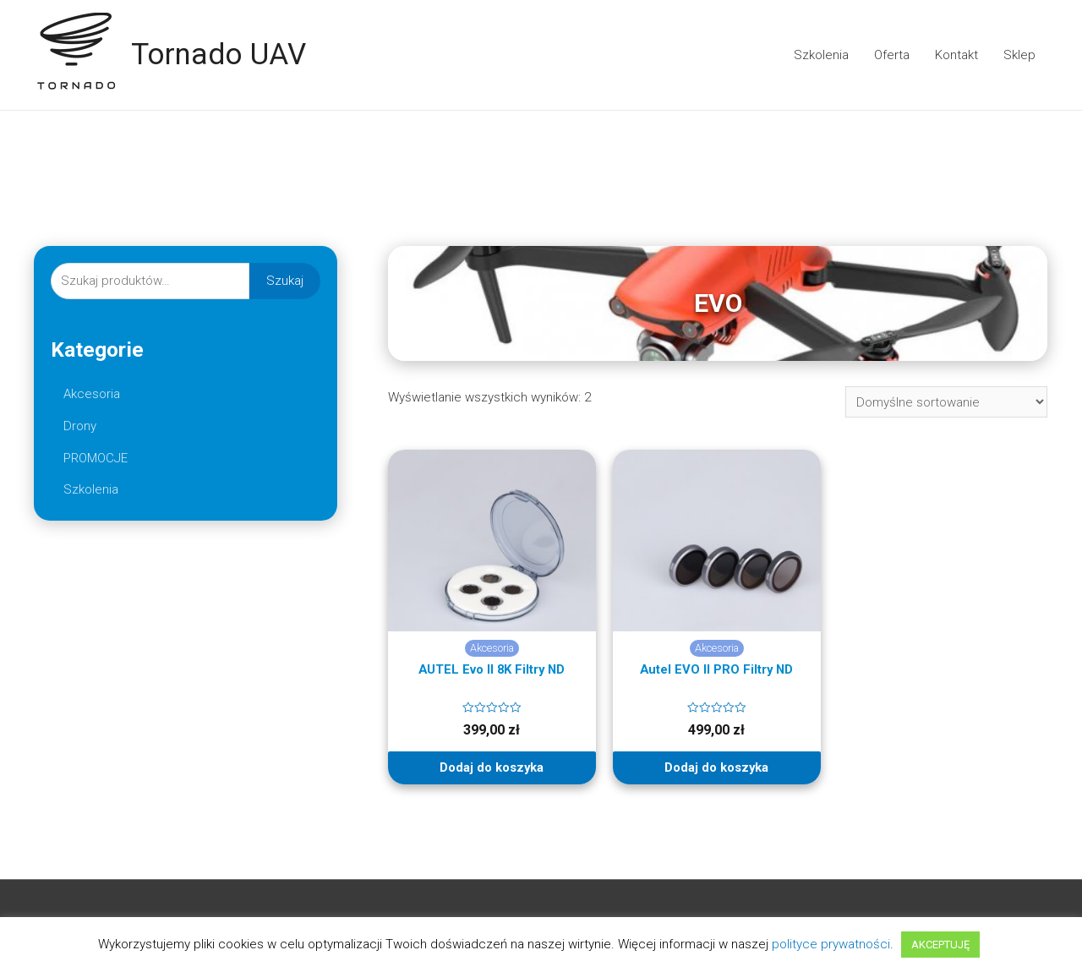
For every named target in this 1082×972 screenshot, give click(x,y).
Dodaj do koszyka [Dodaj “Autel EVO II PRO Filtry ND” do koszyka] (716, 767)
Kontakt (956, 55)
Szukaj (284, 280)
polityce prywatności (831, 944)
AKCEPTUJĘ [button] (940, 944)
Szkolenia (821, 55)
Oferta (892, 55)
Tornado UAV (218, 54)
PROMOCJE (95, 458)
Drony (79, 426)
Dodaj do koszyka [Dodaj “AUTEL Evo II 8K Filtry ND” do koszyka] (492, 767)
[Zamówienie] (946, 402)
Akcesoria (91, 393)
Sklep (1019, 55)
